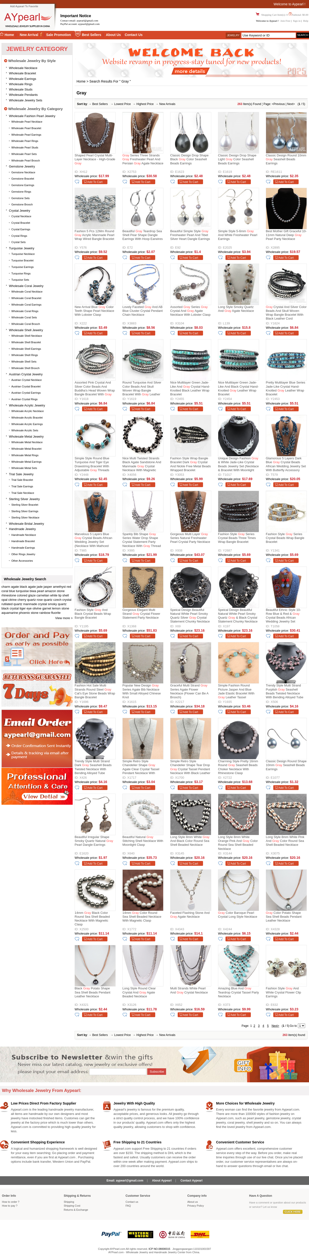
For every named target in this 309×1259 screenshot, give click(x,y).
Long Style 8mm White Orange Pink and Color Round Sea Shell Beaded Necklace (238, 843)
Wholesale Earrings (22, 79)
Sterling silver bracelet (24, 504)
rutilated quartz (11, 604)
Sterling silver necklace (25, 517)
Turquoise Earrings (22, 267)
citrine (12, 600)
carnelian (42, 595)
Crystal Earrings (20, 229)
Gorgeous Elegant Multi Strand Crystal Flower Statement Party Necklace (141, 614)
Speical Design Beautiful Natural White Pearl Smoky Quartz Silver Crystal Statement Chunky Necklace (190, 615)
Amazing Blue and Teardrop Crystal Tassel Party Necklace (238, 992)
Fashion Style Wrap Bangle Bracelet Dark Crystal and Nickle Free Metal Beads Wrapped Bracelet (190, 464)
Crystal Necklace (21, 216)
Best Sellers (91, 35)
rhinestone (8, 595)
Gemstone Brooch (22, 204)
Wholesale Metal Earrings (26, 461)
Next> (291, 104)
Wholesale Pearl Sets (24, 154)
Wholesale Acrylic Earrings (27, 424)
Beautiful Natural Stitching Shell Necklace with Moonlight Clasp (142, 841)
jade (40, 586)
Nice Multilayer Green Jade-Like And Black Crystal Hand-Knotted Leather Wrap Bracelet (238, 388)
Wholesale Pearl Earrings (26, 134)
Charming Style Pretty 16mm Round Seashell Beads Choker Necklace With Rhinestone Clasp (238, 767)
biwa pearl (37, 591)
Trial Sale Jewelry (21, 474)
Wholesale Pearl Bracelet (26, 128)
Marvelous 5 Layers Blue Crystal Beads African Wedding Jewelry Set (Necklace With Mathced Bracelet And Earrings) (93, 540)
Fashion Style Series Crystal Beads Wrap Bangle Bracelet (285, 538)
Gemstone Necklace (23, 172)
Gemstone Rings (21, 191)
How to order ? (10, 1201)
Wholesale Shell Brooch (25, 368)
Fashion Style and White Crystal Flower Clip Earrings (283, 992)
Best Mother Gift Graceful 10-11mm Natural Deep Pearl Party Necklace (286, 235)
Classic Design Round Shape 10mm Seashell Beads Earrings (286, 765)
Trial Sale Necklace (22, 492)
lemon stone (60, 608)
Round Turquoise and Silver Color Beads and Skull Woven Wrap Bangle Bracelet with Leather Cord (141, 389)
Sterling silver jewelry (24, 499)
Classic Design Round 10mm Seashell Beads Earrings (286, 159)
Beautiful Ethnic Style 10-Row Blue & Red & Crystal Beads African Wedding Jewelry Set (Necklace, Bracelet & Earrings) (283, 616)
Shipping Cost (72, 1205)
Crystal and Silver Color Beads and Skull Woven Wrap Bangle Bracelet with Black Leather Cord (286, 313)
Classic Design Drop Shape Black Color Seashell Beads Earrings (189, 159)
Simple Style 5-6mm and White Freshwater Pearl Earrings (237, 235)
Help (305, 20)
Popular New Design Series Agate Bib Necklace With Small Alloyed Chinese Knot (141, 691)
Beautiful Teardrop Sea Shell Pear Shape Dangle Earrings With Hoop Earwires (142, 235)
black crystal (10, 608)
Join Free (285, 20)
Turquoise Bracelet (22, 260)
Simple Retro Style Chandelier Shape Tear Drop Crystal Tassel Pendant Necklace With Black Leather (190, 767)
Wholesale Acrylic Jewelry (27, 405)
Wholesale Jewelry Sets (25, 100)
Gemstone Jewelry (22, 166)
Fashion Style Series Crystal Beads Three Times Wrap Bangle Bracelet (237, 538)
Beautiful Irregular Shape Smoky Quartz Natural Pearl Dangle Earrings (94, 841)
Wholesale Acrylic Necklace (27, 411)
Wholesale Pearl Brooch (25, 160)
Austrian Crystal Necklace (26, 379)
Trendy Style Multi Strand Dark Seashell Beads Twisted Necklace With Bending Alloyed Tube (93, 767)
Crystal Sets (18, 242)
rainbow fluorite (50, 613)
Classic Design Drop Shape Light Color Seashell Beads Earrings (237, 159)
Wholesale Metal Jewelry (26, 436)
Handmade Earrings (23, 547)
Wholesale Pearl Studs (24, 147)
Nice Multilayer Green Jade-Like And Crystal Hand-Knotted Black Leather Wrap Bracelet (190, 388)
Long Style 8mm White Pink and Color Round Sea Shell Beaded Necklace (285, 841)
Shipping (69, 1201)
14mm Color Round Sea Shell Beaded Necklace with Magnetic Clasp (141, 917)
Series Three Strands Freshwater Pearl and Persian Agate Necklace (142, 159)
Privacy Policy (195, 1205)
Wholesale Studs (21, 89)
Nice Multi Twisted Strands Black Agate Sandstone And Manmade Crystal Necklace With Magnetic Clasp (141, 464)
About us (192, 1201)
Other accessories (22, 560)
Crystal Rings (19, 235)
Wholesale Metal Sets (24, 468)
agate (15, 586)
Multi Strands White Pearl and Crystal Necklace (189, 990)
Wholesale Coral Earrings (26, 304)
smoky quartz (57, 604)
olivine (37, 608)
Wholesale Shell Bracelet (26, 342)
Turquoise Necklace (23, 253)
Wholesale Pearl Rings (24, 141)
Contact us (132, 1201)
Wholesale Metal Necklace (27, 442)
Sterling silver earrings (24, 511)
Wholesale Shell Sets (23, 361)
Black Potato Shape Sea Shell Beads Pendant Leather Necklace (92, 992)
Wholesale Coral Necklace (26, 291)
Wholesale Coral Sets (24, 317)
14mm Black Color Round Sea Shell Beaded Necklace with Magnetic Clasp (92, 918)
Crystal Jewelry (19, 210)
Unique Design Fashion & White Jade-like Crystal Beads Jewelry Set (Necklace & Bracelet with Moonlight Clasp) (238, 464)
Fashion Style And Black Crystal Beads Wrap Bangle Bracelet (93, 614)
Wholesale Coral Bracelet (26, 298)
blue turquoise (19, 591)
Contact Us (134, 35)
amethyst (59, 586)
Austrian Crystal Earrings (26, 392)
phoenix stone (28, 613)
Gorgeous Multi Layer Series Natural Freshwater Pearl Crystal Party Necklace (190, 538)
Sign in (296, 20)
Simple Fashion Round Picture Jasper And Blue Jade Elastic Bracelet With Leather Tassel (236, 691)
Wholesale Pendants (23, 95)
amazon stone (55, 591)
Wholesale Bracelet (22, 73)
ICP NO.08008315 (159, 1248)
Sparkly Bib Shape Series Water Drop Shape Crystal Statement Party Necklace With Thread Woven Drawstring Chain (141, 540)
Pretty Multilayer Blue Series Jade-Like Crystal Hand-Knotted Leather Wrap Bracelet (285, 388)
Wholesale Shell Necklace (26, 335)
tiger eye (26, 608)
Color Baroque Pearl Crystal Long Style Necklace (237, 914)
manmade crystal (35, 604)
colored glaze (26, 595)
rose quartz (44, 600)
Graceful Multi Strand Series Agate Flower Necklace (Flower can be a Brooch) (189, 691)
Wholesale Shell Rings (24, 355)
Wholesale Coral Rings (24, 311)
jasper (47, 586)
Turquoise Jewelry (21, 248)
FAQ (128, 1205)
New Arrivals (167, 104)
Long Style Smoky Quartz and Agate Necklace (236, 309)
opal (4, 600)
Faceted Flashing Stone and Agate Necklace (190, 914)
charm (5, 586)
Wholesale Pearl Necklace (26, 121)
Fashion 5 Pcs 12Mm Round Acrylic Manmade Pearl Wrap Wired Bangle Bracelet (94, 235)
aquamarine (9, 613)
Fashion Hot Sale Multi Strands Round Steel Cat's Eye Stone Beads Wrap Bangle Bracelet (95, 691)
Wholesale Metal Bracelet (26, 448)
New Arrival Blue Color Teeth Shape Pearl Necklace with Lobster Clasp (94, 311)
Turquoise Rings (21, 273)
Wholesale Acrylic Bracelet (27, 417)
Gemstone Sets (20, 198)
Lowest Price (122, 104)
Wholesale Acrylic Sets (24, 430)
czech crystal (62, 600)
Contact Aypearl (192, 1180)
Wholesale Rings (21, 84)
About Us (113, 35)
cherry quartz (27, 600)
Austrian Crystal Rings (24, 399)
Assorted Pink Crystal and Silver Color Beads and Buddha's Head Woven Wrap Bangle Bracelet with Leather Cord (95, 389)
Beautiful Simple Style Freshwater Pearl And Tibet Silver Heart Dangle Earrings (190, 235)
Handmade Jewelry (22, 529)
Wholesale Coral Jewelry (26, 286)
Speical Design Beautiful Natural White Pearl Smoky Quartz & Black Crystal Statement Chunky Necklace (238, 615)
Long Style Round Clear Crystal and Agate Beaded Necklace (139, 992)
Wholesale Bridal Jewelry (26, 523)
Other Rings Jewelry (23, 554)
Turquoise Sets (20, 279)
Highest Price (145, 104)
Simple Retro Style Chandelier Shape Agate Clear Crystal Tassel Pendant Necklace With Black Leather (140, 767)
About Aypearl (162, 1180)
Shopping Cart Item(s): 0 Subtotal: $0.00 (284, 14)
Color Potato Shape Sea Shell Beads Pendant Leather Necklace (284, 917)
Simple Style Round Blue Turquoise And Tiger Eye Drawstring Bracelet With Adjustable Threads (92, 464)
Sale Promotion (58, 35)
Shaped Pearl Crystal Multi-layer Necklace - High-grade (95, 159)
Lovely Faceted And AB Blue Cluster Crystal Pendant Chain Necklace (142, 311)
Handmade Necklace (23, 534)
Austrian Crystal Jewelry (25, 374)
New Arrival (29, 35)
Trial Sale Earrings (22, 486)
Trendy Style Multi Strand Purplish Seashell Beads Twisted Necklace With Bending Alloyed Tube (284, 691)
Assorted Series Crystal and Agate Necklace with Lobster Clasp (190, 311)
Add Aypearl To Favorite (24, 6)
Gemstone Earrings (22, 185)
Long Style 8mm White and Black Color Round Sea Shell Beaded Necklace (190, 841)
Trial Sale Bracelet (22, 479)
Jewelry (233, 35)
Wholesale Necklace (23, 68)
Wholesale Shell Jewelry (26, 330)
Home (81, 81)
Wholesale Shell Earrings (26, 348)
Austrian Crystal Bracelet (26, 386)
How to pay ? (9, 1205)
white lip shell (59, 595)
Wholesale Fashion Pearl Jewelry (32, 116)
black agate (28, 586)
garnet (46, 608)
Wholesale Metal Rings (25, 455)
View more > (64, 618)
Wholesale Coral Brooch (25, 323)
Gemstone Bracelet (22, 178)
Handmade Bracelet (23, 541)
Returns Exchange (76, 1209)
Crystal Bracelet (20, 222)
